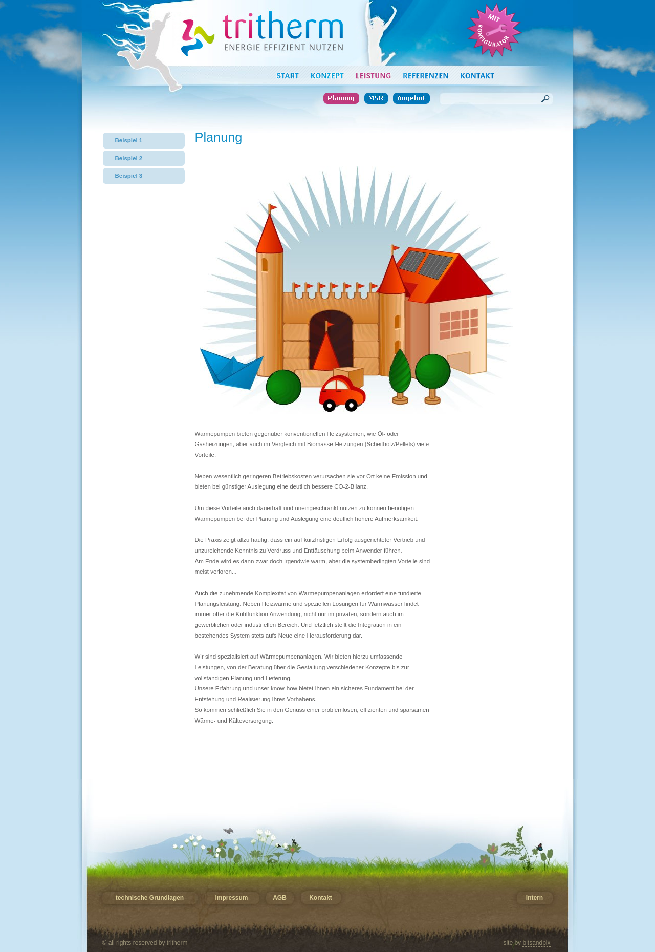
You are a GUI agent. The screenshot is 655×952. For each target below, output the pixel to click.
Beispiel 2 (129, 158)
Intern (534, 898)
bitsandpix (536, 942)
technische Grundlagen (149, 898)
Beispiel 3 (129, 176)
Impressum (232, 898)
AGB (279, 898)
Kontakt (320, 898)
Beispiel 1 (129, 140)
